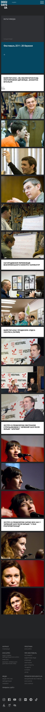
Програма (28, 646)
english (14, 2)
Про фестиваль (30, 653)
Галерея (5, 683)
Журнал (5, 646)
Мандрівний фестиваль (33, 678)
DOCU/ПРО (28, 649)
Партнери (28, 662)
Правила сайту (8, 687)
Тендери (27, 667)
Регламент (28, 655)
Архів (26, 672)
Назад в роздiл (8, 39)
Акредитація (7, 681)
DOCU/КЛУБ (28, 681)
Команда (27, 660)
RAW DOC (5, 659)
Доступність (29, 665)
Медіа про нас (7, 678)
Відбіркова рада (30, 658)
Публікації (6, 649)
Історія (27, 670)
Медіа (4, 676)
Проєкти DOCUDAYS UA (33, 676)
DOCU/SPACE (28, 683)
